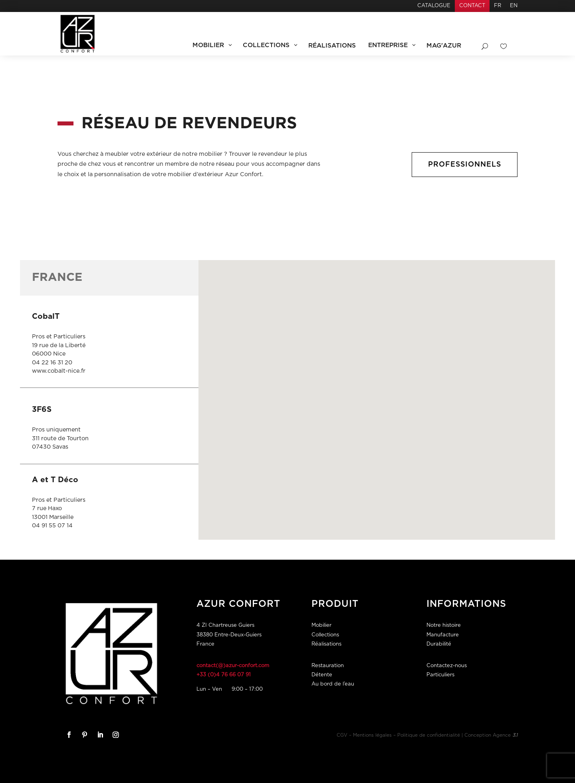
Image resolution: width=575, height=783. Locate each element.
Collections (325, 635)
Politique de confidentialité (428, 735)
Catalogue (433, 5)
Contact (472, 5)
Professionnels (464, 164)
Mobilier (321, 625)
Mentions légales (372, 735)
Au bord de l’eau (332, 684)
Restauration (327, 665)
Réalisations (326, 644)
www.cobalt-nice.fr (58, 371)
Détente (321, 675)
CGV (342, 735)
